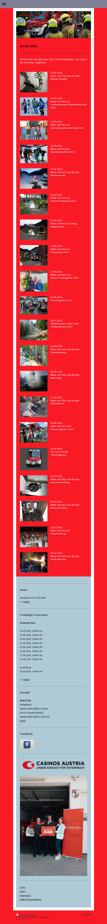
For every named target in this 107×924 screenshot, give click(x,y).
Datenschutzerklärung (30, 899)
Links (22, 887)
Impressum (25, 895)
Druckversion (23, 915)
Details (26, 602)
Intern (23, 891)
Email (22, 721)
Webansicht (86, 914)
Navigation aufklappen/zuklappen (53, 4)
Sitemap (34, 915)
